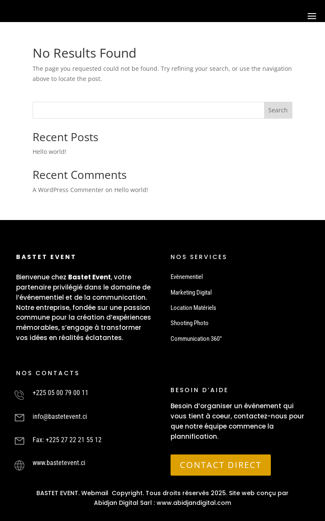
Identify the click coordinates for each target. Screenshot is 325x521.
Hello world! (49, 152)
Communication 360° (196, 339)
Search (278, 110)
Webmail (94, 493)
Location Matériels (193, 308)
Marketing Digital (191, 292)
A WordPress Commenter (68, 190)
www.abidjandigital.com (194, 503)
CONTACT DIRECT (221, 465)
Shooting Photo (190, 323)
